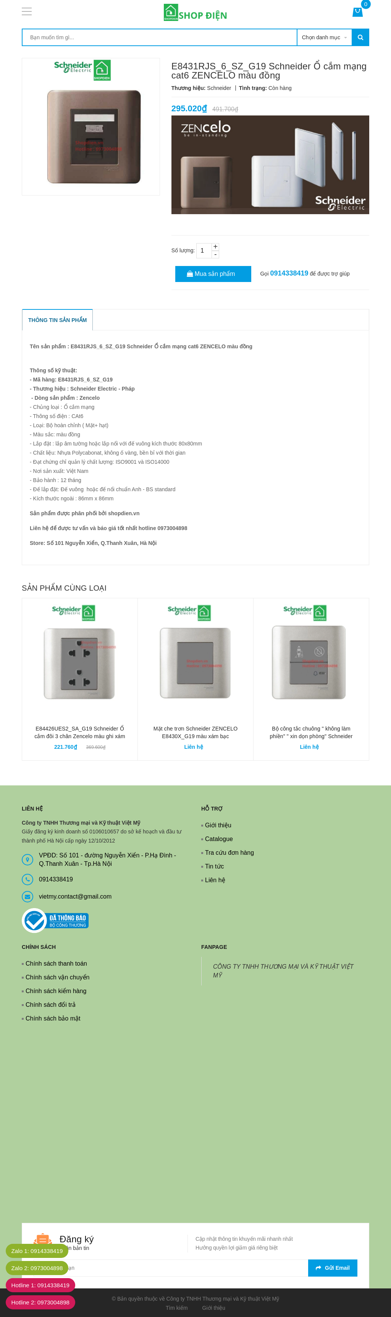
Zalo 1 (40, 1251)
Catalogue (219, 839)
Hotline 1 (43, 1285)
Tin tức (214, 866)
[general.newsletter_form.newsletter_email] (195, 1268)
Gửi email (333, 1268)
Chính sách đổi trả (51, 1004)
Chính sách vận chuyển (57, 977)
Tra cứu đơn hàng (229, 852)
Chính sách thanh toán (56, 963)
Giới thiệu (218, 825)
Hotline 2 (43, 1302)
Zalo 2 (40, 1268)
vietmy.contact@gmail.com (75, 896)
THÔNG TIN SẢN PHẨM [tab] (57, 320)
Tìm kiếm (177, 1308)
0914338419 (289, 273)
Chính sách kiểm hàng (56, 991)
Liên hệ (215, 880)
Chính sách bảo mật (53, 1018)
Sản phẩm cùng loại (64, 588)
